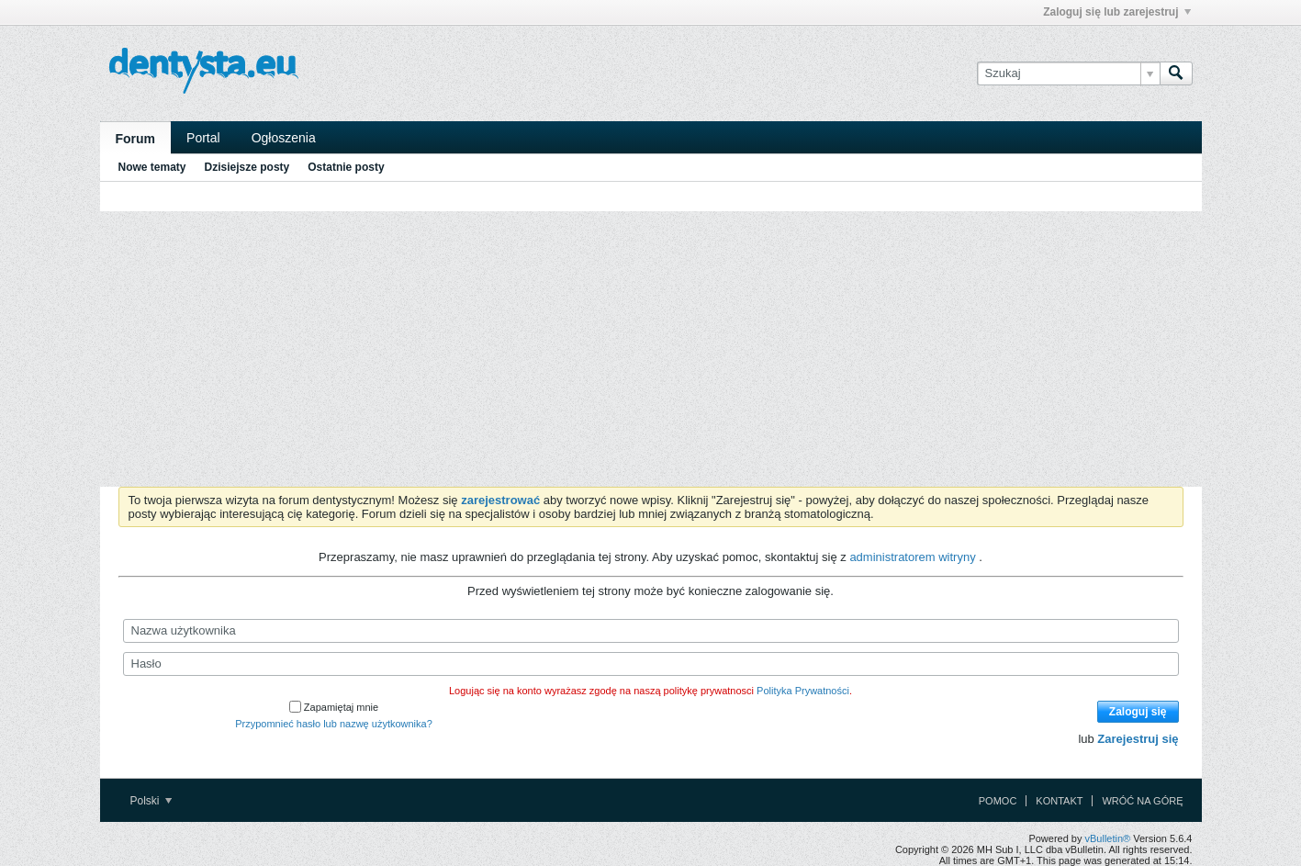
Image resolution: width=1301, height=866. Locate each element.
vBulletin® (1108, 838)
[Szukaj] (1068, 73)
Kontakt (1059, 800)
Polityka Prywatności (803, 690)
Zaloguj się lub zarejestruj (1116, 12)
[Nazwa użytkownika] (651, 631)
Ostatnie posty (346, 167)
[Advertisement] (651, 349)
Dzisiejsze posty (247, 167)
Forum (136, 138)
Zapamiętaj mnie (333, 707)
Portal (203, 137)
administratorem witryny (914, 557)
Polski (151, 800)
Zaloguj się (1138, 711)
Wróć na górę (1142, 800)
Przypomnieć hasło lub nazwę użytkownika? (333, 723)
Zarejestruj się (1137, 739)
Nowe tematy (152, 167)
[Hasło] (651, 664)
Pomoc (998, 800)
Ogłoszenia (284, 137)
